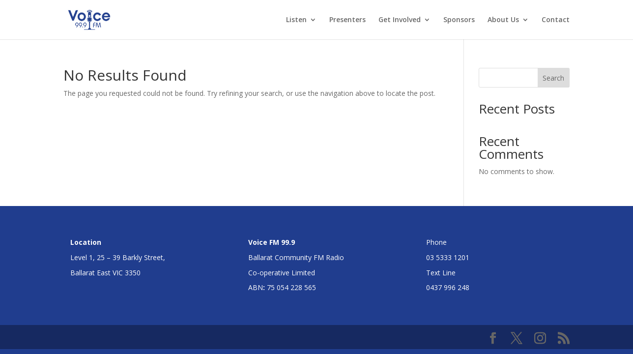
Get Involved (399, 20)
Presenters (347, 20)
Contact (556, 20)
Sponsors (459, 20)
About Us (503, 20)
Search (553, 78)
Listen (296, 20)
